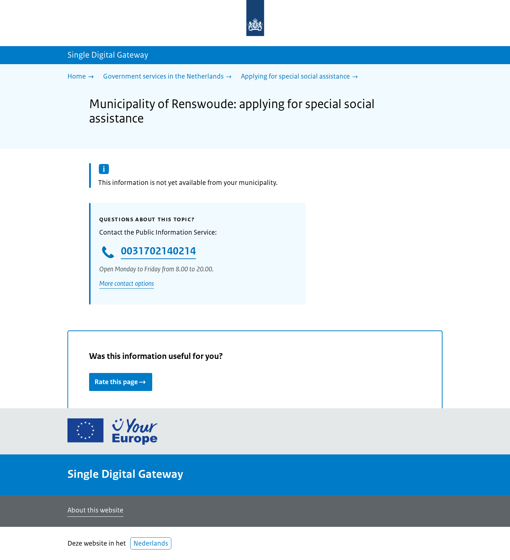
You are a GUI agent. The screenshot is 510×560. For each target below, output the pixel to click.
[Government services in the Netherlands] (169, 77)
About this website (95, 510)
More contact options (126, 283)
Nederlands (150, 543)
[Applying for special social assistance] (301, 77)
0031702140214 (158, 250)
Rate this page (120, 382)
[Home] (82, 77)
